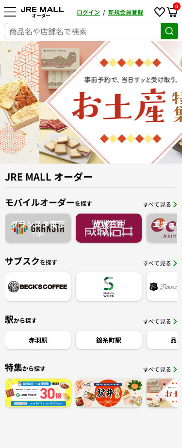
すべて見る (160, 204)
